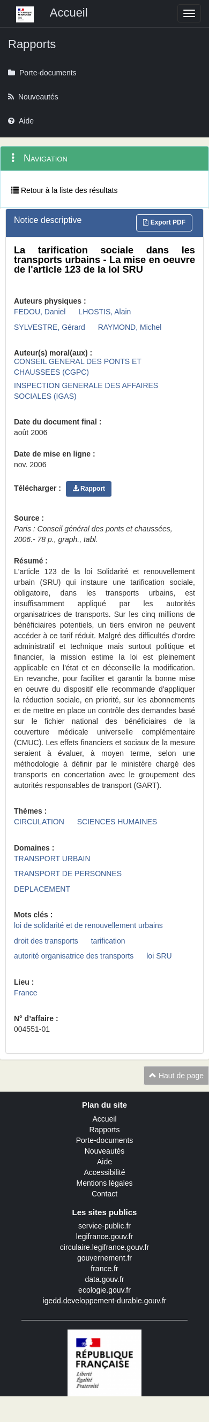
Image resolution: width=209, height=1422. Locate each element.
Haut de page (176, 1075)
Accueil (104, 1119)
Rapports (104, 1129)
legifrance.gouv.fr (104, 1236)
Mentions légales (104, 1183)
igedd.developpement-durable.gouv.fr (105, 1300)
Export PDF (164, 222)
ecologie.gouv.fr (104, 1290)
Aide (104, 1161)
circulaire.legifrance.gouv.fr (104, 1247)
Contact (104, 1193)
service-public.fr (104, 1226)
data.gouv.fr (104, 1279)
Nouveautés (105, 1151)
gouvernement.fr (104, 1258)
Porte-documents (104, 1140)
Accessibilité (104, 1172)
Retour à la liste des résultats (64, 190)
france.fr (104, 1268)
